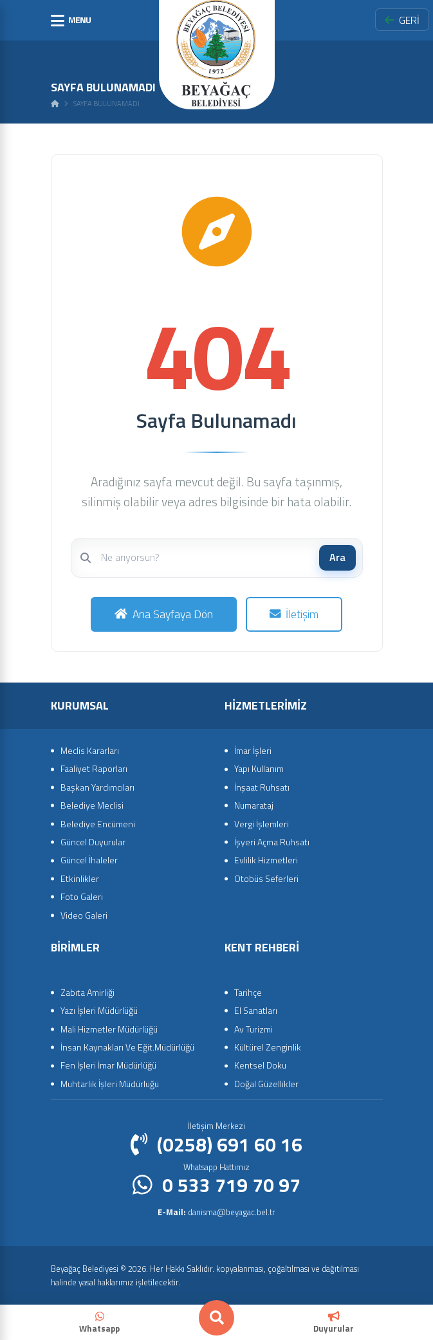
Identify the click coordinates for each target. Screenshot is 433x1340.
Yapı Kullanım (259, 768)
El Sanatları (255, 1010)
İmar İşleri (253, 750)
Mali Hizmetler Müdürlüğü (109, 1029)
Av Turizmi (253, 1029)
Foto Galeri (81, 896)
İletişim (294, 614)
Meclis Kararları (89, 750)
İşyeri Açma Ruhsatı (271, 842)
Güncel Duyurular (92, 842)
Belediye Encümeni (97, 824)
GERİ (402, 20)
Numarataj (253, 805)
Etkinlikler (79, 878)
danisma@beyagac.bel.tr (216, 1212)
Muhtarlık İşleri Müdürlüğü (109, 1083)
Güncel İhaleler (89, 860)
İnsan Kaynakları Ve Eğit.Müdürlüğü (127, 1047)
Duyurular (333, 1323)
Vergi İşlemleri (261, 824)
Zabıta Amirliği (87, 992)
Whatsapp (99, 1323)
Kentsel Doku (260, 1065)
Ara (337, 557)
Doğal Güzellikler (266, 1083)
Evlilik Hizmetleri (266, 860)
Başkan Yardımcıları (97, 787)
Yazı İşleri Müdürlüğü (99, 1010)
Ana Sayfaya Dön (164, 614)
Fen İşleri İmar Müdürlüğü (108, 1065)
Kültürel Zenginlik (267, 1047)
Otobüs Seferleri (266, 878)
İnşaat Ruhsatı (262, 787)
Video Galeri (83, 915)
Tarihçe (248, 992)
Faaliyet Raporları (93, 768)
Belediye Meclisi (92, 805)
